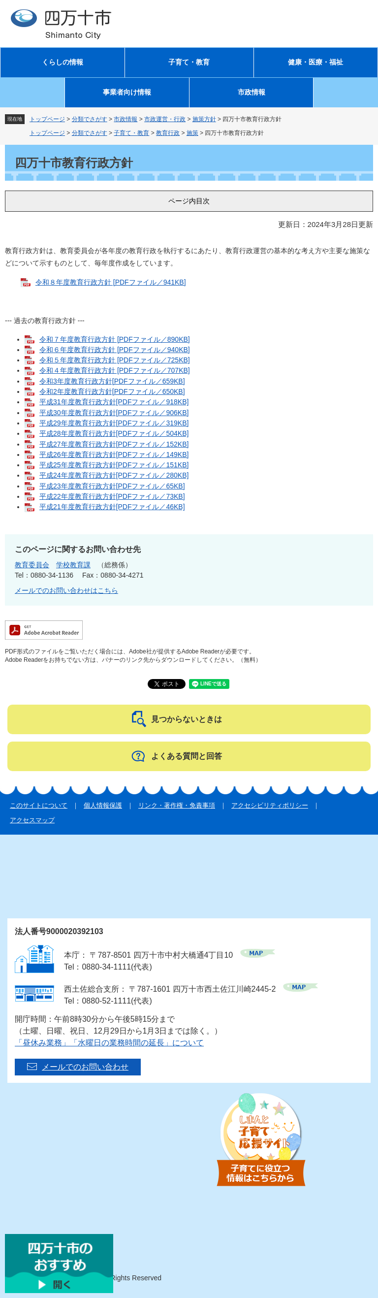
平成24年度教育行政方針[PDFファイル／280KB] (114, 475)
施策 (192, 133)
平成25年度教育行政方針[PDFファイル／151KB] (114, 465)
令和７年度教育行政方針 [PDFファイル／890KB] (114, 339)
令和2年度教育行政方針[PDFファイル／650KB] (112, 391)
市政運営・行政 (165, 119)
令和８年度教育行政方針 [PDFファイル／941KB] (110, 282)
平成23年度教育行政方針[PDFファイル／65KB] (112, 486)
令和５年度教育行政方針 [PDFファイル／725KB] (114, 360)
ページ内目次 (189, 201)
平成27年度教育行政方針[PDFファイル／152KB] (114, 444)
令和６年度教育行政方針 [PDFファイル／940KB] (114, 350)
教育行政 (168, 133)
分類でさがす (89, 119)
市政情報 (251, 92)
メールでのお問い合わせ (85, 1067)
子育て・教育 (189, 62)
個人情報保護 (103, 805)
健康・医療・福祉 (315, 62)
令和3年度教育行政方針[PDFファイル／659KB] (112, 381)
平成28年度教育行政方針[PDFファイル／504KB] (114, 433)
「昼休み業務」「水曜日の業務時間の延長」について (109, 1042)
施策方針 (204, 119)
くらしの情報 (62, 62)
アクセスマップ (32, 820)
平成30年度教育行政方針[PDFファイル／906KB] (114, 413)
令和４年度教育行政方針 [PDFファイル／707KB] (114, 370)
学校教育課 (73, 565)
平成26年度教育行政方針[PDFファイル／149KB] (114, 454)
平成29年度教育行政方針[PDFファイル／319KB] (114, 423)
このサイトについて (38, 805)
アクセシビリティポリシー (269, 805)
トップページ (47, 119)
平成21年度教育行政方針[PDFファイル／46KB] (112, 507)
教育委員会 (32, 565)
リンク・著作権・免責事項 (176, 805)
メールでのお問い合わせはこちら (66, 590)
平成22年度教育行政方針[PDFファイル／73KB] (112, 496)
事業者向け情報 (127, 92)
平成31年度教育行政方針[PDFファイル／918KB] (114, 402)
